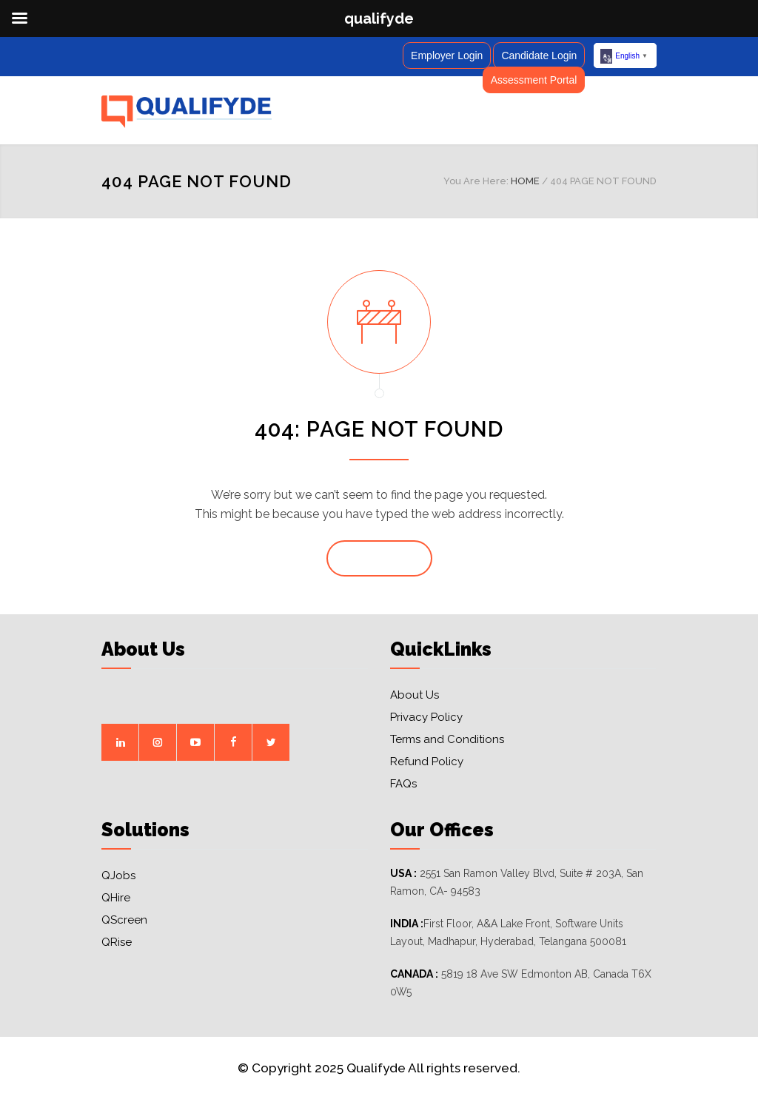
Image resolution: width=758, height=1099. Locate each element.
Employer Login (447, 55)
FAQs (403, 783)
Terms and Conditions (447, 739)
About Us (414, 695)
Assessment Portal (534, 80)
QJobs (118, 875)
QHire (115, 897)
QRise (116, 942)
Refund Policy (426, 761)
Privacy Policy (426, 717)
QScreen (124, 920)
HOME (525, 180)
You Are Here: (476, 180)
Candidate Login (539, 55)
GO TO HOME (379, 559)
